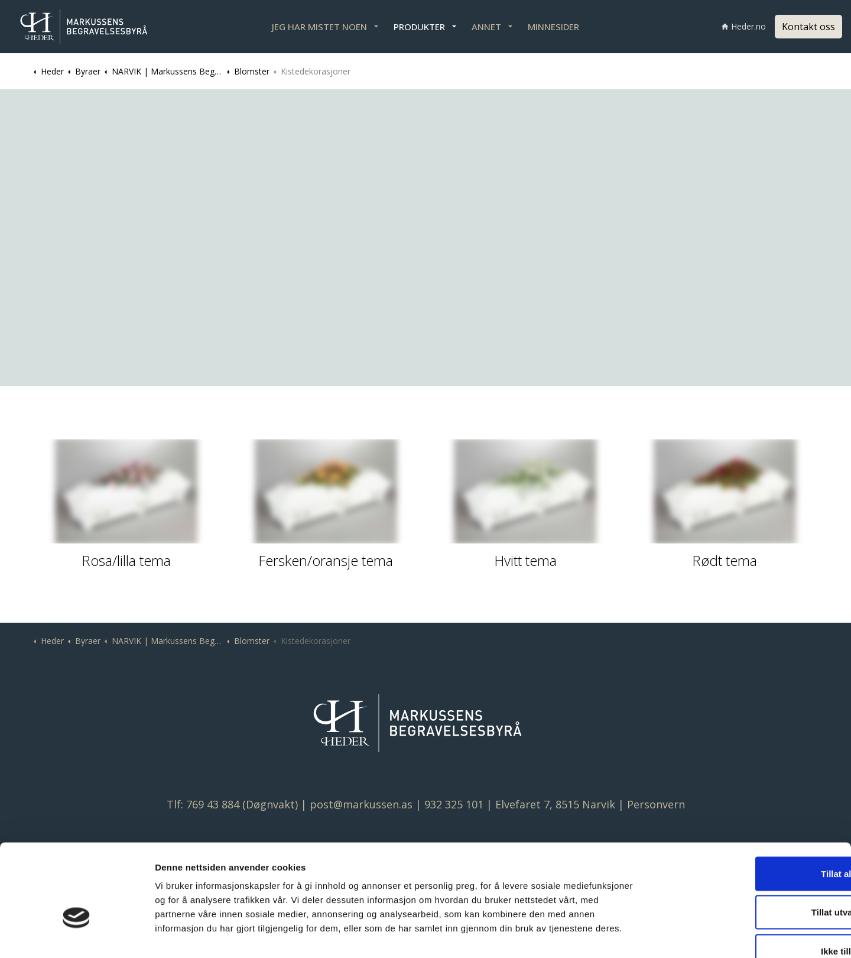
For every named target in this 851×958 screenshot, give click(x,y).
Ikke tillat (752, 880)
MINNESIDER (553, 27)
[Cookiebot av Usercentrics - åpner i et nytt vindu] (76, 935)
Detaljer (627, 935)
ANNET (486, 27)
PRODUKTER (419, 27)
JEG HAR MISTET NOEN (319, 27)
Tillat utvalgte (752, 842)
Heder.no (744, 26)
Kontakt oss (808, 26)
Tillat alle (752, 803)
